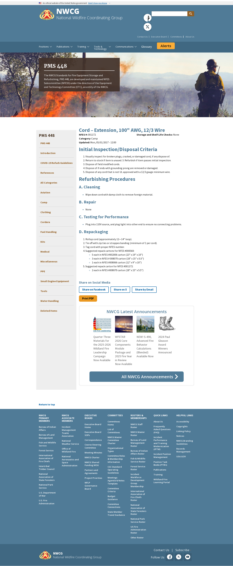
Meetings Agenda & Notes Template (116, 480)
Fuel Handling (48, 231)
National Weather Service (70, 442)
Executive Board (159, 36)
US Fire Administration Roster (138, 529)
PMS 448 (45, 143)
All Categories (48, 182)
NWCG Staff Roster (136, 426)
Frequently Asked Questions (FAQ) (162, 429)
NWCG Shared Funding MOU (92, 464)
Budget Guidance (113, 498)
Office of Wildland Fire (69, 450)
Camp (43, 202)
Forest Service (46, 450)
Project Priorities (93, 477)
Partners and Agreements (91, 472)
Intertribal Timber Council (47, 468)
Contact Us (142, 36)
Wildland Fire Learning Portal (162, 481)
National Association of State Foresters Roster (138, 509)
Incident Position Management (162, 456)
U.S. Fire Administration (46, 502)
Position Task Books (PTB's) (160, 463)
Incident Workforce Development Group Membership (137, 480)
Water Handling (49, 300)
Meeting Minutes (93, 452)
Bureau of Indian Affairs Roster (139, 452)
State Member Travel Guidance (116, 513)
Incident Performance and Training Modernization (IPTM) (161, 443)
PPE (42, 271)
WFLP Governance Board (91, 485)
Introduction (47, 153)
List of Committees (114, 431)
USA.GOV (181, 456)
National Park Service (46, 486)
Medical (45, 251)
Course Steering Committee (93, 446)
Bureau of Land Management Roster (138, 443)
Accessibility (182, 421)
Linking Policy (183, 431)
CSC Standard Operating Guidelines (115, 469)
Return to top (47, 404)
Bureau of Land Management (47, 436)
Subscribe (182, 550)
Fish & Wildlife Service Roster (138, 460)
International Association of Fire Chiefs (46, 458)
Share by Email (144, 289)
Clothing (45, 212)
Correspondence (93, 440)
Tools (43, 291)
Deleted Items (48, 310)
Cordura (45, 222)
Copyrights (182, 426)
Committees (176, 36)
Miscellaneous (48, 261)
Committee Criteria (113, 490)
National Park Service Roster (138, 520)
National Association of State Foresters (47, 476)
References (47, 172)
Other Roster (137, 537)
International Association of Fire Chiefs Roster (138, 496)
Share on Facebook (93, 289)
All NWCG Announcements (147, 376)
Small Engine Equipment (54, 281)
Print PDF (88, 298)
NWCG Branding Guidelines (184, 442)
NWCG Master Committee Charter (115, 440)
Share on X (120, 289)
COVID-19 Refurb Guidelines (56, 162)
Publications (160, 469)
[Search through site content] (169, 13)
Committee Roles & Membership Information (116, 458)
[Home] (47, 15)
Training (158, 474)
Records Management (183, 450)
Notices (180, 435)
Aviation (45, 192)
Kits (42, 241)
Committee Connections (114, 506)
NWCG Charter (92, 457)
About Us (189, 36)
